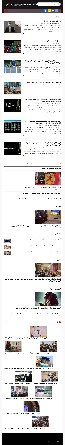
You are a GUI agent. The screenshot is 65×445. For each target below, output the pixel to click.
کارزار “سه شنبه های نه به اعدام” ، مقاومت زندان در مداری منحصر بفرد (46, 245)
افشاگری (51, 103)
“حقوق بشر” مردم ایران (54, 41)
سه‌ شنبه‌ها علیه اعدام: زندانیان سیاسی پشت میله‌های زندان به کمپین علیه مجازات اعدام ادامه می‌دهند (36, 313)
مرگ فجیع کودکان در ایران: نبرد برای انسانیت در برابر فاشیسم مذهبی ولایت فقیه (43, 251)
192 (27, 163)
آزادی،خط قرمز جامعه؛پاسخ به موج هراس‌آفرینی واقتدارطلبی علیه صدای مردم (44, 239)
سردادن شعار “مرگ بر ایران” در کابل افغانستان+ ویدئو (16, 398)
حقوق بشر (51, 23)
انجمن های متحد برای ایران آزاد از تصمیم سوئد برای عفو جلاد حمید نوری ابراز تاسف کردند (39, 198)
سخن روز (58, 206)
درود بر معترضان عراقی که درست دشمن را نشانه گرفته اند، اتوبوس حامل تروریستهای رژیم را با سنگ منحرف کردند (28, 368)
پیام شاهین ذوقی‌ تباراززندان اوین (51, 21)
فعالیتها (59, 260)
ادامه (23, 33)
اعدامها (46, 147)
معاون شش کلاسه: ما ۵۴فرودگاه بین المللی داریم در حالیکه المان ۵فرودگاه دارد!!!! (22, 413)
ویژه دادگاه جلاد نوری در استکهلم (51, 168)
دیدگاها (53, 43)
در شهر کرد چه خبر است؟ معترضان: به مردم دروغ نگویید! (46, 383)
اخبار (59, 23)
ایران (52, 125)
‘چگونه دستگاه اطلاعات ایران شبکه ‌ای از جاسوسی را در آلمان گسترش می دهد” (38, 308)
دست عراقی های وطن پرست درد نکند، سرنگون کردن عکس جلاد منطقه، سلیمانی (40, 353)
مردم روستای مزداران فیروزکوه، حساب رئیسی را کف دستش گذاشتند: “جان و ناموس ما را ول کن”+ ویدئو (26, 428)
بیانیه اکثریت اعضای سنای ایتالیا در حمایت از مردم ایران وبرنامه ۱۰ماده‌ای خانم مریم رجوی (35, 226)
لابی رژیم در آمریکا (55, 289)
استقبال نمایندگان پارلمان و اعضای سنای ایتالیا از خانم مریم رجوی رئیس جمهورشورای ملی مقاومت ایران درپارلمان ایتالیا (33, 280)
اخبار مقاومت (56, 23)
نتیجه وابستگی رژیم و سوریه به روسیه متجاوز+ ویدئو (41, 398)
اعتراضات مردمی (50, 147)
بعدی (60, 163)
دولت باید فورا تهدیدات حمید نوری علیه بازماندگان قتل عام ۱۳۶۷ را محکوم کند (42, 193)
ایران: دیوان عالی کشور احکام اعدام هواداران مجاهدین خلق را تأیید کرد (41, 187)
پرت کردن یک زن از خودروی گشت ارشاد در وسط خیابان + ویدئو (18, 383)
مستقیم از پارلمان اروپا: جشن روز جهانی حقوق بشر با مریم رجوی (43, 82)
